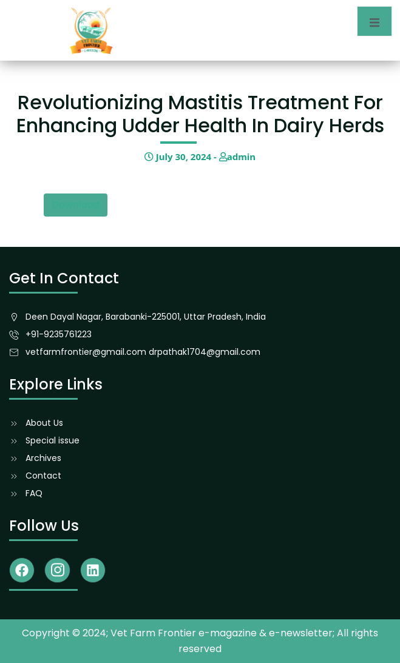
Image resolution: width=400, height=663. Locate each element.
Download (76, 205)
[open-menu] (374, 21)
